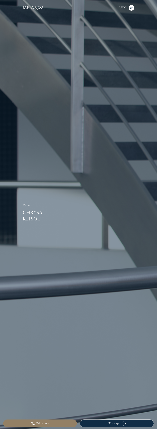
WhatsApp (117, 424)
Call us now (40, 423)
